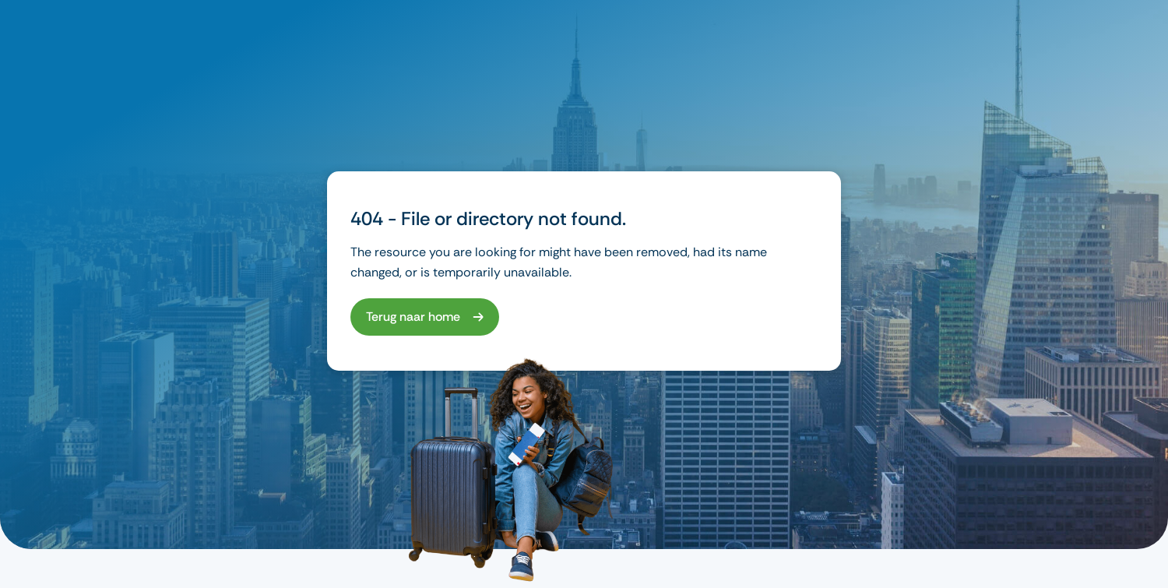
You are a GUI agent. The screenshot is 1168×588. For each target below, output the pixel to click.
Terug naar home (413, 316)
